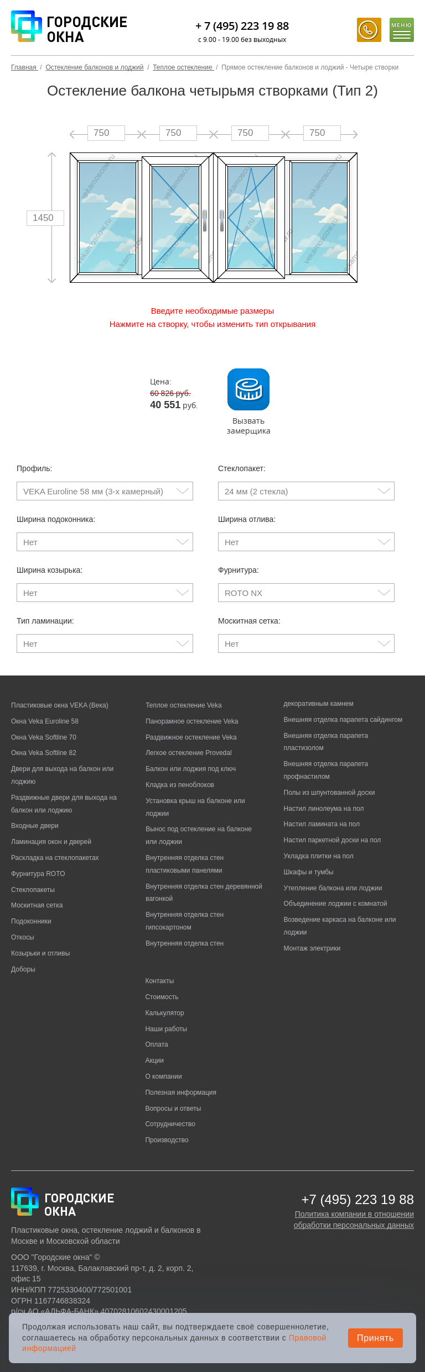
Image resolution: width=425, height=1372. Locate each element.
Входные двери (35, 826)
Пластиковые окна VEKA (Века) (59, 705)
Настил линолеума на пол (324, 808)
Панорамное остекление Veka (192, 721)
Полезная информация (180, 1092)
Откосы (22, 937)
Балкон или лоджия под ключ (191, 769)
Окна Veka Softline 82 (43, 753)
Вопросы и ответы (173, 1108)
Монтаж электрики (312, 948)
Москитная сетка (37, 905)
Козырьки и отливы (40, 953)
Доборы (23, 969)
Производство (166, 1140)
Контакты (159, 981)
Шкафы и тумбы (309, 872)
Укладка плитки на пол (319, 856)
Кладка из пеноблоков (180, 785)
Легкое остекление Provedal (188, 753)
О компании (163, 1076)
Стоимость (161, 997)
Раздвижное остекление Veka (191, 737)
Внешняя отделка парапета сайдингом (343, 720)
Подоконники (31, 921)
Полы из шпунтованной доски (329, 792)
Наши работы (166, 1029)
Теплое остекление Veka (183, 705)
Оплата (156, 1044)
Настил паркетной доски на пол (332, 840)
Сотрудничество (170, 1124)
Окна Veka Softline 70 (43, 737)
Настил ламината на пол (322, 824)
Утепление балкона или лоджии (333, 888)
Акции (154, 1060)
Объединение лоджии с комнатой (335, 903)
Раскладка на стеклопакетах (55, 858)
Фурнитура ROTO (38, 874)
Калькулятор (164, 1013)
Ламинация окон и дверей (51, 842)
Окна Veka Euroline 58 (45, 721)
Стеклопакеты (33, 890)
